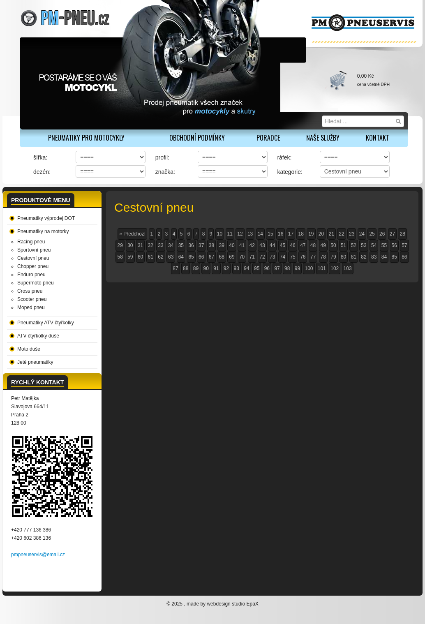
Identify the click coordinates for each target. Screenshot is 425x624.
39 (221, 245)
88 (185, 268)
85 (394, 257)
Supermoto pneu (35, 283)
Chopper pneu (33, 266)
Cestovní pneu (33, 258)
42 (252, 245)
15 (270, 234)
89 (196, 268)
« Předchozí (132, 234)
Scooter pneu (31, 299)
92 (226, 268)
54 (373, 245)
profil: (162, 157)
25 (371, 234)
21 (331, 234)
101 (322, 268)
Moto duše (28, 349)
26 (382, 234)
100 (309, 268)
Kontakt (377, 138)
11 (230, 234)
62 (160, 257)
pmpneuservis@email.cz (38, 554)
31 (140, 245)
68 (221, 257)
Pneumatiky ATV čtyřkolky (45, 323)
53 (363, 245)
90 (205, 268)
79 (333, 257)
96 (267, 268)
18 (300, 234)
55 (384, 245)
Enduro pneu (31, 274)
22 (341, 234)
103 (348, 268)
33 (160, 245)
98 (287, 268)
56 (394, 245)
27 (392, 234)
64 (181, 257)
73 (272, 257)
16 (280, 234)
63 (170, 257)
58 (119, 257)
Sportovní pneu (34, 250)
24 (362, 234)
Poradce (268, 138)
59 (130, 257)
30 (130, 245)
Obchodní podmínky (197, 138)
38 (211, 245)
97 (276, 268)
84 (384, 257)
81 (353, 257)
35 (181, 245)
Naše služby (323, 138)
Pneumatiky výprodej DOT (46, 218)
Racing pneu (31, 242)
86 (404, 257)
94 (246, 268)
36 (191, 245)
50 (333, 245)
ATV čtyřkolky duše (38, 336)
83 (373, 257)
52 (353, 245)
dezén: (42, 172)
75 (292, 257)
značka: (165, 172)
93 (236, 268)
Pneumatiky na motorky (43, 231)
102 (334, 268)
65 (191, 257)
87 (175, 268)
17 (290, 234)
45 (282, 245)
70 (242, 257)
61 (150, 257)
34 (170, 245)
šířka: (40, 157)
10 (219, 234)
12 (240, 234)
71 (252, 257)
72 (262, 257)
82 (363, 257)
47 (302, 245)
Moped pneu (31, 307)
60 (140, 257)
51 (343, 245)
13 (250, 234)
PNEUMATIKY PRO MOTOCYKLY (86, 138)
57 (404, 245)
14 (260, 234)
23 (351, 234)
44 (272, 245)
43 (262, 245)
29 (119, 245)
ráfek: (284, 157)
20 (321, 234)
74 (282, 257)
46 (292, 245)
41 (242, 245)
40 (231, 245)
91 (216, 268)
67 (211, 257)
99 (297, 268)
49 (323, 245)
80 (343, 257)
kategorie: (289, 172)
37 (201, 245)
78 (323, 257)
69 (231, 257)
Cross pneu (29, 291)
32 (150, 245)
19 (311, 234)
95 (256, 268)
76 (302, 257)
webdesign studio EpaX (232, 604)
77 (313, 257)
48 (313, 245)
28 (402, 234)
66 (201, 257)
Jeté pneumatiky (35, 362)
